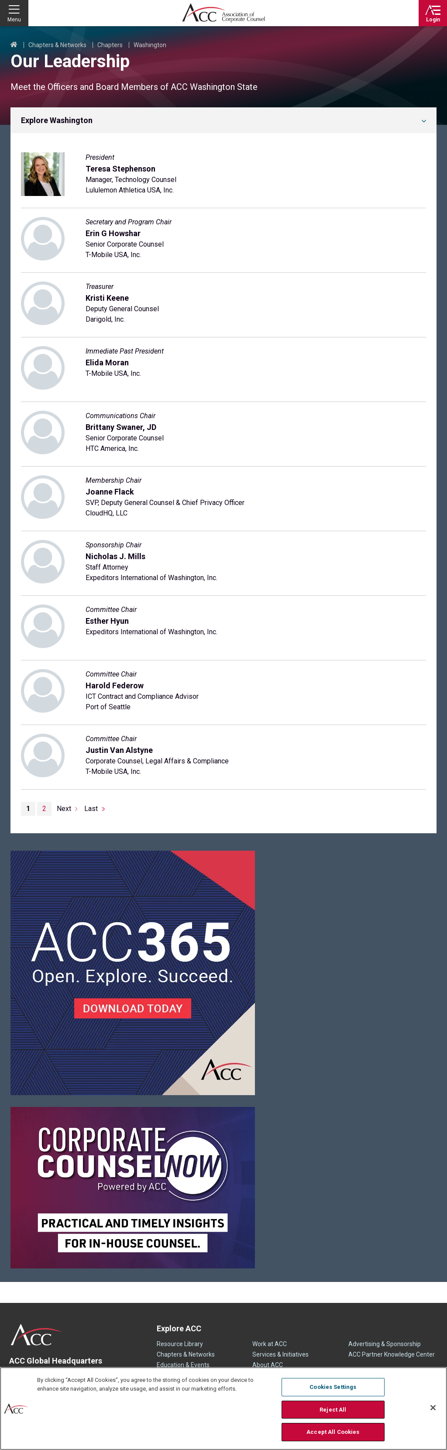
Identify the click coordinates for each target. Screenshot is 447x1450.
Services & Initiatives (280, 1354)
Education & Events (183, 1364)
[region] (223, 1408)
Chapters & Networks (57, 45)
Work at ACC (269, 1343)
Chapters (110, 45)
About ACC (267, 1364)
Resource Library (180, 1343)
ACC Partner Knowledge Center (391, 1354)
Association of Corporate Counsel (223, 13)
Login (433, 20)
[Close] (433, 1407)
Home (13, 44)
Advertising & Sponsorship (384, 1343)
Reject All (333, 1409)
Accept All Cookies (332, 1432)
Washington (150, 45)
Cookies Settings (332, 1387)
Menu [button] (14, 20)
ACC (36, 1335)
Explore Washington (57, 120)
